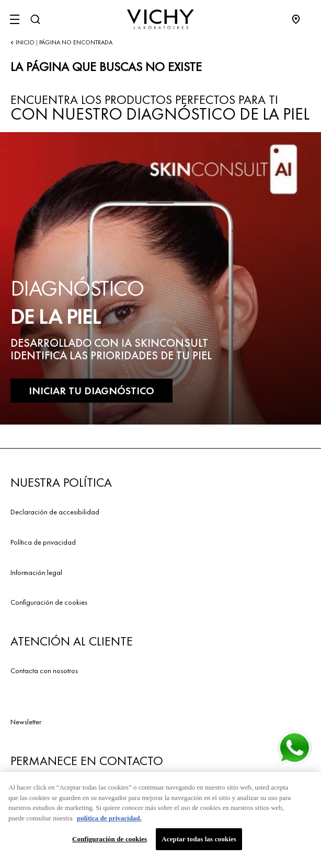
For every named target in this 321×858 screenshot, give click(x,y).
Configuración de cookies (48, 602)
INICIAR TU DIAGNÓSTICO (91, 390)
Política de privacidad (43, 542)
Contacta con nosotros (44, 670)
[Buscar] (35, 19)
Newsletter (25, 721)
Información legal (36, 572)
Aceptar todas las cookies (199, 841)
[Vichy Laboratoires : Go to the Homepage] (160, 19)
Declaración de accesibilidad (54, 511)
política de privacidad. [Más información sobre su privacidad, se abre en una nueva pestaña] (109, 820)
